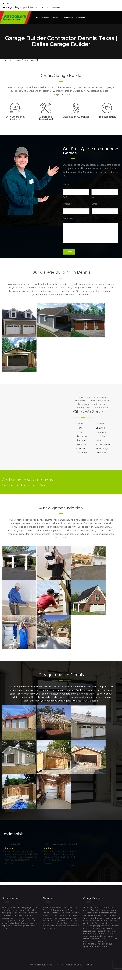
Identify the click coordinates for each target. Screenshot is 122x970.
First (65, 197)
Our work (55, 18)
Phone (67, 204)
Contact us (80, 18)
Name (66, 184)
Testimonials (68, 18)
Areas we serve (42, 18)
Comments (68, 218)
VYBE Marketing (84, 965)
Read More (9, 863)
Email (95, 204)
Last (93, 197)
